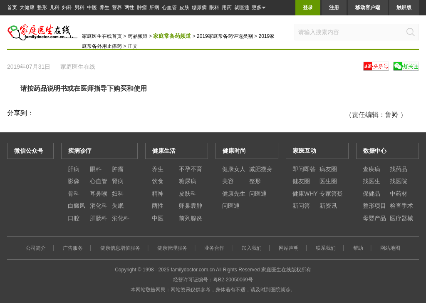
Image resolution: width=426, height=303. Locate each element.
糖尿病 (199, 7)
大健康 (27, 7)
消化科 (98, 205)
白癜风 (76, 205)
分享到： (20, 113)
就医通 (241, 7)
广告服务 (73, 248)
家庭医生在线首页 (102, 36)
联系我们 (326, 248)
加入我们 (252, 248)
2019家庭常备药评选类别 (225, 36)
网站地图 (390, 248)
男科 (79, 7)
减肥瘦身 (260, 169)
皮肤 (184, 7)
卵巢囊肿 (190, 205)
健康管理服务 (172, 248)
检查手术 (401, 205)
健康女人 (233, 169)
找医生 (371, 181)
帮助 (358, 248)
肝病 (154, 7)
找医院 (398, 181)
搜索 (410, 32)
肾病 (118, 181)
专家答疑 (331, 193)
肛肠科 (98, 218)
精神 (157, 193)
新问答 (301, 205)
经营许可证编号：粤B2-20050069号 (213, 280)
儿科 (54, 7)
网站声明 (289, 248)
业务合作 (214, 248)
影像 (73, 181)
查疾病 (371, 169)
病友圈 (328, 169)
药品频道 (138, 36)
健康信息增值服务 (120, 248)
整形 (42, 7)
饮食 (157, 181)
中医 (92, 7)
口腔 (73, 218)
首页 (12, 7)
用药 (227, 7)
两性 (129, 7)
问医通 (258, 193)
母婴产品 (374, 218)
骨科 (73, 193)
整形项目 (374, 205)
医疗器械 (401, 218)
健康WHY (305, 193)
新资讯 (328, 205)
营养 (117, 7)
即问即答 (304, 169)
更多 (259, 8)
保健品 (371, 193)
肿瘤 (142, 7)
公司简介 (36, 248)
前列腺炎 (190, 218)
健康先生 (233, 193)
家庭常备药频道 (172, 36)
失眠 (118, 205)
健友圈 (301, 181)
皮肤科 (187, 193)
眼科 (214, 7)
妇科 (67, 7)
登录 (308, 7)
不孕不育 (190, 169)
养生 (104, 7)
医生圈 (328, 181)
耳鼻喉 (98, 193)
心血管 (169, 7)
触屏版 (403, 7)
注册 (334, 7)
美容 (228, 181)
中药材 (398, 193)
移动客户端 (367, 7)
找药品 (398, 169)
